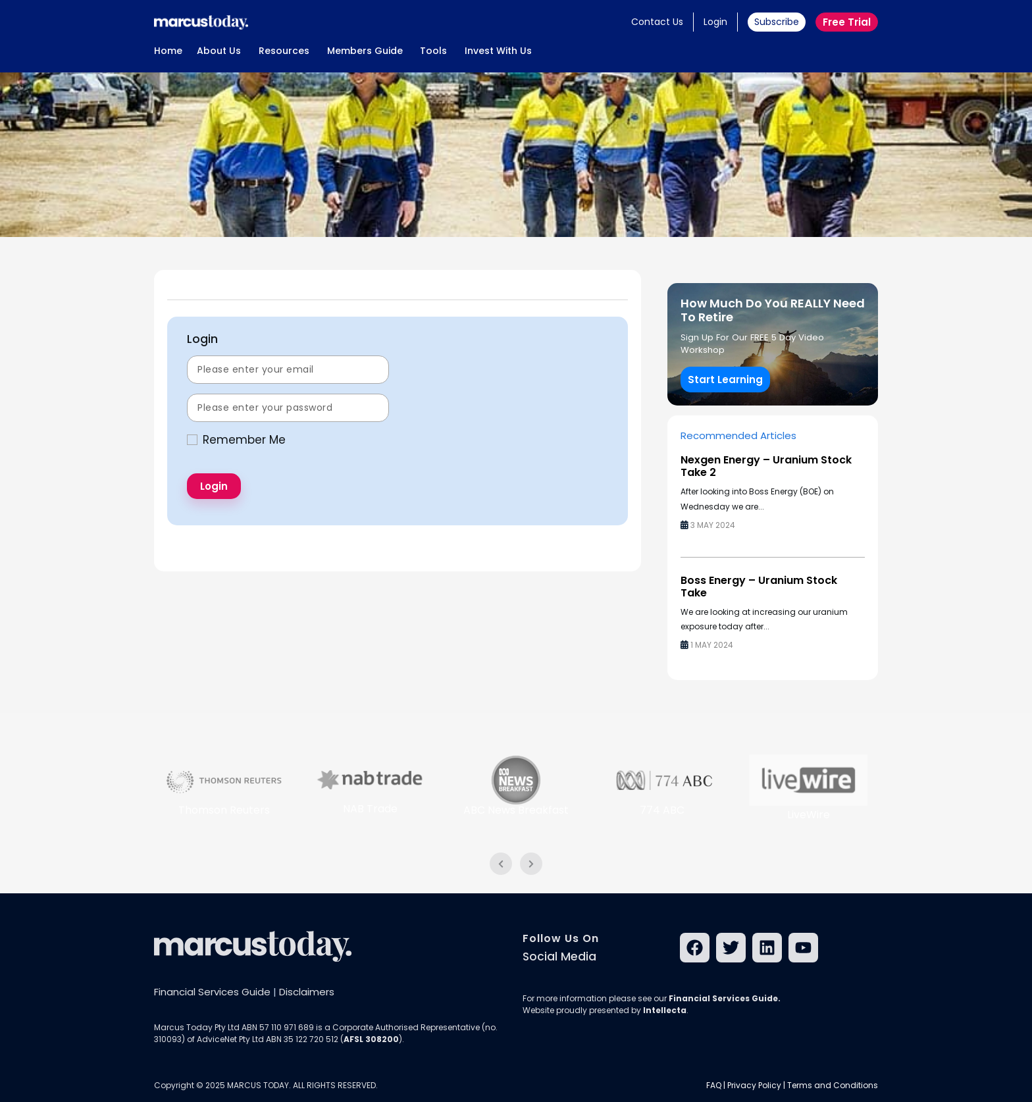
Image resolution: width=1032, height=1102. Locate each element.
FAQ (713, 1085)
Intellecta (664, 1010)
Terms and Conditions (832, 1085)
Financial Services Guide (212, 992)
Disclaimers (306, 992)
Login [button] (715, 21)
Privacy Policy (754, 1085)
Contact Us (657, 21)
